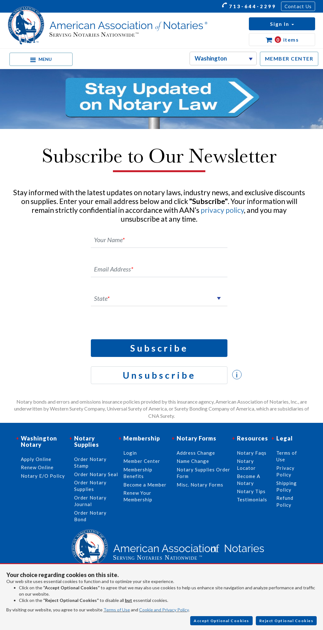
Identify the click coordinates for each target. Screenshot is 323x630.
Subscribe (159, 347)
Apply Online (36, 459)
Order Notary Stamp (90, 462)
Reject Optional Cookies (286, 620)
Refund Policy (284, 501)
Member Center (141, 461)
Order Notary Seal (96, 474)
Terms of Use (116, 609)
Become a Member (145, 484)
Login (130, 453)
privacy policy (222, 210)
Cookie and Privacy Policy (164, 609)
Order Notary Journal (90, 501)
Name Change (193, 461)
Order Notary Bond (90, 516)
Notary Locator (246, 464)
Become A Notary (248, 479)
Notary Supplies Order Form (203, 473)
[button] (282, 23)
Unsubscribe (159, 375)
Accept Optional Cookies (221, 620)
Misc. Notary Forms (200, 484)
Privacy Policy (285, 471)
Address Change (196, 453)
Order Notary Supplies (90, 486)
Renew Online (37, 467)
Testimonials (252, 499)
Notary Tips (251, 491)
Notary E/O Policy (43, 476)
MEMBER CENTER (289, 58)
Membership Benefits (137, 473)
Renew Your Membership (137, 496)
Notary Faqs (252, 453)
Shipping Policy (286, 486)
